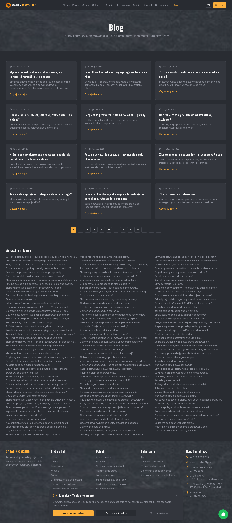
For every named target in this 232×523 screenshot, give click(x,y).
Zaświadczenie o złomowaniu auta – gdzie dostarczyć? (35, 326)
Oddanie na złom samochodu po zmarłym (102, 349)
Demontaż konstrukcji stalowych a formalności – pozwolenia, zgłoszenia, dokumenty (38, 295)
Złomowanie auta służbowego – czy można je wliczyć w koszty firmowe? (39, 399)
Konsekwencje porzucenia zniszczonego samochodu (108, 392)
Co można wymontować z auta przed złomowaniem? (182, 341)
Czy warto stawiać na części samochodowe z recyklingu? (185, 256)
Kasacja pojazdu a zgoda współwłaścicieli (28, 365)
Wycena (219, 5)
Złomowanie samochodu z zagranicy (99, 310)
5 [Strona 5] (101, 229)
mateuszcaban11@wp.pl (202, 462)
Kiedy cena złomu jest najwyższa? (24, 415)
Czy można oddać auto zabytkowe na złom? (103, 415)
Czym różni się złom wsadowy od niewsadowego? (181, 372)
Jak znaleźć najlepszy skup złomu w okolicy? (104, 326)
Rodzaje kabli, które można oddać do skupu (29, 322)
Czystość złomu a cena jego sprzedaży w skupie (32, 349)
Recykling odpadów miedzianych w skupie (177, 307)
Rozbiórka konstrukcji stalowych (113, 484)
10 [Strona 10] (137, 229)
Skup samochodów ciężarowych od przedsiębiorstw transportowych (108, 430)
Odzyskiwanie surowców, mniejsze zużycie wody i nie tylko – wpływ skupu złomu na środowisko (187, 322)
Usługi (97, 5)
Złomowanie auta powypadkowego (173, 365)
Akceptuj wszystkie (73, 513)
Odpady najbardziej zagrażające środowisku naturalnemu (185, 299)
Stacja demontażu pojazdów (111, 479)
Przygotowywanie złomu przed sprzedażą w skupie (182, 326)
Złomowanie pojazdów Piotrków (158, 475)
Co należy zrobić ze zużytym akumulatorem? (178, 376)
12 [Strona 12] (151, 229)
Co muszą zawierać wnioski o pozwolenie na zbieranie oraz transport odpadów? (186, 268)
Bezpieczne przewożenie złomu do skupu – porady (33, 272)
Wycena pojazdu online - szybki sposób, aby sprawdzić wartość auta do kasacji (40, 256)
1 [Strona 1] (73, 229)
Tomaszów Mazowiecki (153, 466)
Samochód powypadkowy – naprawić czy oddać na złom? (186, 287)
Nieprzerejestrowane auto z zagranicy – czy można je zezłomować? (109, 299)
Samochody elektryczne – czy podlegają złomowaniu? (109, 287)
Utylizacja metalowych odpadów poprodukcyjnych (181, 330)
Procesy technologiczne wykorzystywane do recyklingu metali (113, 337)
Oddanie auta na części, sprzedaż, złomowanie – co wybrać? (38, 268)
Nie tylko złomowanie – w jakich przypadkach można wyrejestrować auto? (34, 361)
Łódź (144, 457)
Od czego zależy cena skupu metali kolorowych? (106, 395)
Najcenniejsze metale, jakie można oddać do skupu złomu (37, 422)
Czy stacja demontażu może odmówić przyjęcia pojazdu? (36, 384)
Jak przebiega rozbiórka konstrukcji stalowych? (105, 419)
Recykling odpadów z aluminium (172, 361)
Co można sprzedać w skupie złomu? (174, 422)
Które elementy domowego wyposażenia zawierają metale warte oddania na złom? (40, 280)
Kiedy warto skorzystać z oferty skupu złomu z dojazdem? (186, 345)
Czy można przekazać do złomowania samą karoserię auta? (38, 380)
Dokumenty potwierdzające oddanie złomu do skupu (183, 353)
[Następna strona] (158, 230)
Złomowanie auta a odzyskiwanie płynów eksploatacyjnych (111, 341)
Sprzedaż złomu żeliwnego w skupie (174, 357)
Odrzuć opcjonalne (116, 513)
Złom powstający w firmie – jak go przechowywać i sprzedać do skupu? (40, 341)
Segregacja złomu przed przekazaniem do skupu (181, 318)
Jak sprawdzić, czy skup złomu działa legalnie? (105, 345)
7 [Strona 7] (116, 229)
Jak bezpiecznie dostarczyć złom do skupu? (178, 337)
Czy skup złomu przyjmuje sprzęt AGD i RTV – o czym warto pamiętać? (37, 307)
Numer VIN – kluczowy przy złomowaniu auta (104, 388)
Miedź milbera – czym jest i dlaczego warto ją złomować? (36, 392)
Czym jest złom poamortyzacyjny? (98, 372)
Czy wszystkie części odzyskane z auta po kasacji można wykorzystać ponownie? (36, 368)
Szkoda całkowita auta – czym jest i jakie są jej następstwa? (111, 407)
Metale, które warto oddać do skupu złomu (177, 392)
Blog (176, 5)
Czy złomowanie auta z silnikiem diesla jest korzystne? (183, 295)
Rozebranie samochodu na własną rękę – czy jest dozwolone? (39, 330)
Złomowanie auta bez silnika (95, 426)
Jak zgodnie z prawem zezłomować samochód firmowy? (110, 280)
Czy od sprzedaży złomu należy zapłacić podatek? (182, 368)
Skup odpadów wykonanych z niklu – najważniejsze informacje (113, 291)
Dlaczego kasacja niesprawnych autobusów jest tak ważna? (112, 434)
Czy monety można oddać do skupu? (26, 430)
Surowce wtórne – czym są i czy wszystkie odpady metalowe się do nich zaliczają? (40, 388)
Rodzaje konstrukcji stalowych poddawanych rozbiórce (109, 268)
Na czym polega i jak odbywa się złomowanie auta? (182, 407)
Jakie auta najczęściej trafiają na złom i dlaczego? (32, 291)
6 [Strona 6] (109, 229)
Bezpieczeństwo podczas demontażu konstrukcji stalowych (38, 318)
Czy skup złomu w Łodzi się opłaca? (174, 276)
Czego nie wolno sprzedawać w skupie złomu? (105, 256)
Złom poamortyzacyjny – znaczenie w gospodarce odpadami (112, 361)
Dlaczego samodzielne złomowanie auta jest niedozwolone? (187, 415)
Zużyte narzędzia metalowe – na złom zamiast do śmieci (35, 264)
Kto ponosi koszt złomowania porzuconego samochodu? (36, 345)
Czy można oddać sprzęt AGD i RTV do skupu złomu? (183, 303)
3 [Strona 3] (87, 229)
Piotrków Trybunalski (152, 461)
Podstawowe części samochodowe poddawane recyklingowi (112, 314)
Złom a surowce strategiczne (21, 299)
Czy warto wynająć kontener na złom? (175, 403)
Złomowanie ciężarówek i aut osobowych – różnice (107, 260)
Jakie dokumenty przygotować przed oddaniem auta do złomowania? (36, 426)
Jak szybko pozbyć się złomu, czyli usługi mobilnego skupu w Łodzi (188, 399)
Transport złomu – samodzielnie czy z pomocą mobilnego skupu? (40, 334)
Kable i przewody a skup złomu (171, 388)
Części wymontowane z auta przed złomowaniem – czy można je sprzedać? (40, 357)
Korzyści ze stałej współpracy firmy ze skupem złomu (34, 337)
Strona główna (71, 5)
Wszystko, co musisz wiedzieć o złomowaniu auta (181, 426)
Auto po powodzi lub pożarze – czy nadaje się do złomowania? (39, 283)
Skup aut (100, 461)
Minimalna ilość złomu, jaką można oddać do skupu (33, 353)
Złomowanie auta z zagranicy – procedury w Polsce (33, 287)
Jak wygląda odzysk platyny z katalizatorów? (104, 334)
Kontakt (148, 5)
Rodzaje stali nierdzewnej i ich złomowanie (103, 411)
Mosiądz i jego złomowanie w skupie (99, 384)
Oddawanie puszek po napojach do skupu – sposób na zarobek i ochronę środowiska (115, 376)
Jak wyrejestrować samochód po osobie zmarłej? (106, 353)
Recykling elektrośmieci (167, 380)
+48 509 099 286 (199, 457)
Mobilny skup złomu (106, 470)
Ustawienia (159, 513)
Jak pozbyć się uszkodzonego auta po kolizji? (105, 283)
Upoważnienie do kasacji (64, 484)
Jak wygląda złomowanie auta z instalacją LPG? (105, 380)
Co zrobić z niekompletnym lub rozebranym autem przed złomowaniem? (36, 311)
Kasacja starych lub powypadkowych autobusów (106, 368)
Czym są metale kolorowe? (169, 283)
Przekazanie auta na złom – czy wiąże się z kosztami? (108, 307)
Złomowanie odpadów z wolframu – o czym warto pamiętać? (38, 407)
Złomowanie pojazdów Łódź (156, 470)
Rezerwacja (123, 5)
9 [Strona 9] (130, 229)
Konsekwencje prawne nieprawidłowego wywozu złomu (184, 280)
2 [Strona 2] (80, 229)
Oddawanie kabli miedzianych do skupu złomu (105, 303)
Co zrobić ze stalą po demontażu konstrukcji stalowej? (35, 276)
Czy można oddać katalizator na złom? (26, 395)
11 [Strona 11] (144, 229)
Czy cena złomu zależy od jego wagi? (26, 419)
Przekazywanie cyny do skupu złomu (174, 334)
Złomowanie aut (104, 457)
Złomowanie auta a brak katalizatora (99, 330)
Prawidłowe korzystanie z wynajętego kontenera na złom (36, 260)
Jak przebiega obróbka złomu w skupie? (176, 310)
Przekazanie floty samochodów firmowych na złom (33, 434)
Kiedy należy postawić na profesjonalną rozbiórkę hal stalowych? (115, 403)
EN (208, 5)
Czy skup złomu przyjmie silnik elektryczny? (178, 291)
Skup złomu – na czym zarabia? (96, 295)
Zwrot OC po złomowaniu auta (22, 372)
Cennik (109, 5)
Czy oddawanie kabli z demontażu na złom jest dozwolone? (112, 399)
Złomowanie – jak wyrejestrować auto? (175, 419)
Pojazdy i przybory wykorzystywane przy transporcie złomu (38, 403)
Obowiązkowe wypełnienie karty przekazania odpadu (109, 422)
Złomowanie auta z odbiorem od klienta (176, 395)
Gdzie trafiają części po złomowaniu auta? (177, 264)
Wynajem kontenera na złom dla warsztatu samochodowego (38, 411)
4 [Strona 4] (95, 229)
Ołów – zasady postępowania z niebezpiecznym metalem (110, 322)
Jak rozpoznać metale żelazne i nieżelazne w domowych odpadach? (36, 303)
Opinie (136, 5)
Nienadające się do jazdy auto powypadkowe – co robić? (110, 272)
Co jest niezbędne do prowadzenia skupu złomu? (181, 272)
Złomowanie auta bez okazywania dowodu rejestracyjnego (186, 260)
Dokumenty (163, 5)
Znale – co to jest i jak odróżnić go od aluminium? (32, 376)
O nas (85, 5)
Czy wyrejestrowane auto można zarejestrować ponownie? (37, 314)
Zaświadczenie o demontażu (66, 479)
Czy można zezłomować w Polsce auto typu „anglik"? (108, 318)
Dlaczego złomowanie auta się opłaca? (175, 430)
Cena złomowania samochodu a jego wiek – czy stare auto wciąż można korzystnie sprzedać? (114, 264)
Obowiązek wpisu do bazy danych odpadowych (180, 314)
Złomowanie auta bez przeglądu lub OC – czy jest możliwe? (186, 349)
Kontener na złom (105, 475)
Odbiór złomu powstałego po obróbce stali (103, 357)
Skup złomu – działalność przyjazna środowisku (180, 411)
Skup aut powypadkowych (110, 466)
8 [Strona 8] (123, 229)
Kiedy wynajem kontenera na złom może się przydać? (108, 276)
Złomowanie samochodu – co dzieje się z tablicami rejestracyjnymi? (115, 365)
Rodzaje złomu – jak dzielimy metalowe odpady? (180, 384)
